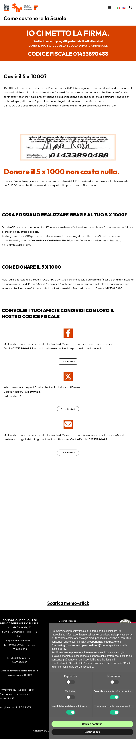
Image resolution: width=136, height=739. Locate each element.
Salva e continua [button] (92, 724)
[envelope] (68, 427)
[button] (130, 9)
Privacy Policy (8, 689)
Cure (27, 248)
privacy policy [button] (125, 634)
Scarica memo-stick (68, 606)
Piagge (101, 243)
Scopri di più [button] (92, 731)
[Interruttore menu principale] (109, 9)
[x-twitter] (68, 379)
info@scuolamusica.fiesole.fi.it (19, 640)
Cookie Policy (26, 689)
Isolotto (11, 248)
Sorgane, (115, 243)
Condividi (68, 364)
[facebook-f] (68, 336)
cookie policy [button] (59, 648)
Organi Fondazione (68, 620)
